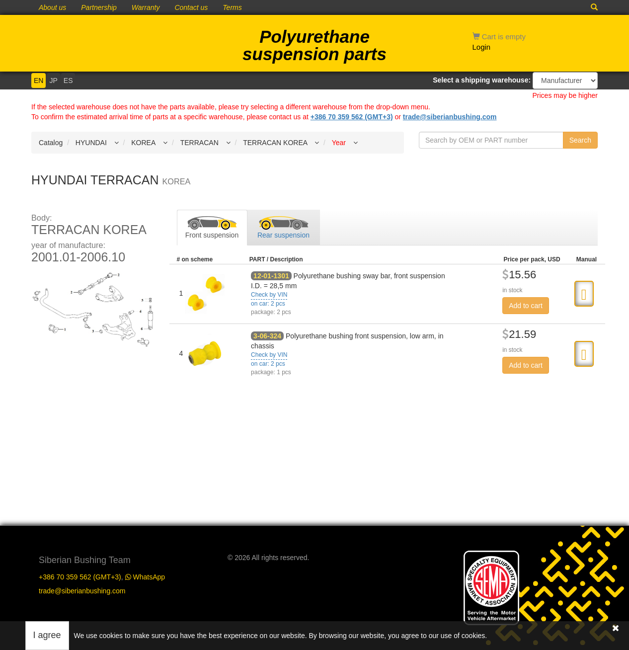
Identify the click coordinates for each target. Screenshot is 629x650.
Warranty (146, 7)
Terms (232, 7)
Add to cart (526, 306)
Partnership (99, 7)
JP (53, 80)
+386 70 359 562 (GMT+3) (352, 117)
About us (52, 7)
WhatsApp (145, 577)
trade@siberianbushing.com (450, 117)
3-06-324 (267, 336)
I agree (47, 635)
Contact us (191, 7)
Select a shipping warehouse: (482, 80)
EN (38, 80)
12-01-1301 (271, 276)
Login (481, 47)
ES (68, 80)
